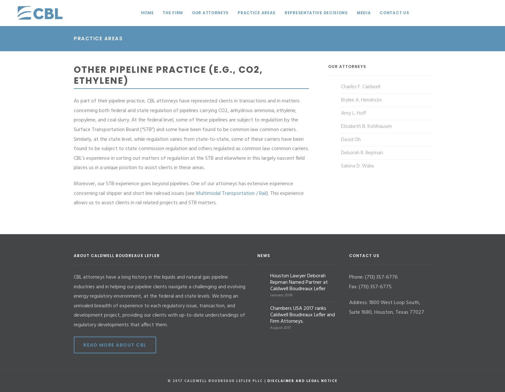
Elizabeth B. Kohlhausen (366, 126)
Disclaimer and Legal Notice (302, 381)
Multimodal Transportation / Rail (231, 193)
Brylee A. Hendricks (361, 100)
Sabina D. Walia (357, 166)
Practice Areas (257, 12)
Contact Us (394, 12)
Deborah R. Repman (362, 153)
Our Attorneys (210, 12)
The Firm (173, 12)
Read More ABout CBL (115, 345)
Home (147, 12)
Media (364, 12)
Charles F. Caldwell (360, 87)
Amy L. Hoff (353, 113)
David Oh (351, 140)
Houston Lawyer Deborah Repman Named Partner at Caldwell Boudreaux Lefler (299, 282)
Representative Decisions (316, 12)
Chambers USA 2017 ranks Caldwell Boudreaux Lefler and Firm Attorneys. (302, 315)
